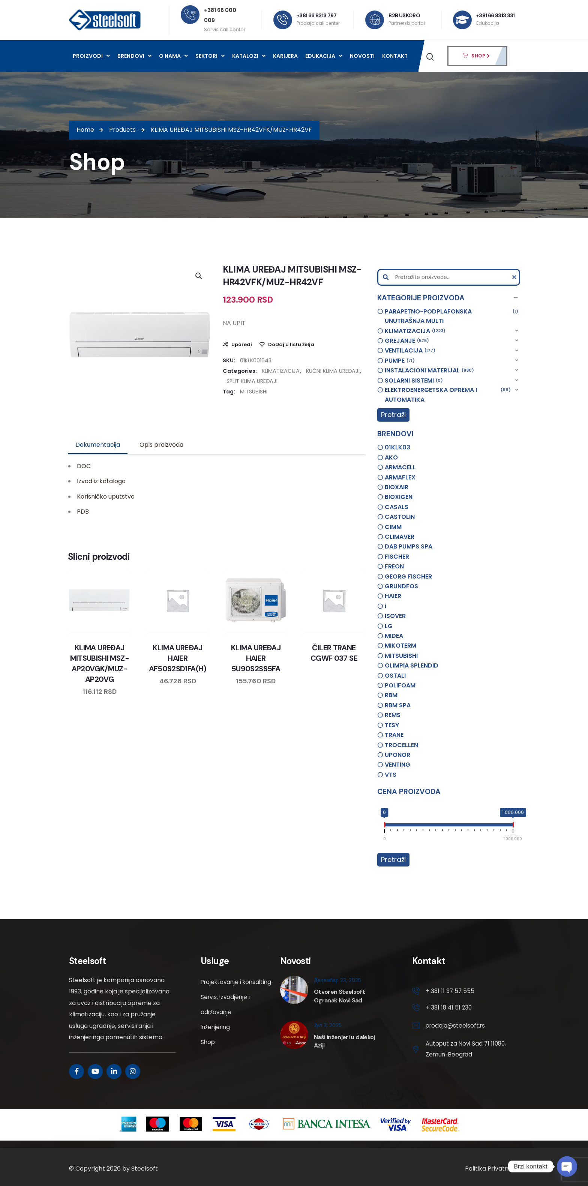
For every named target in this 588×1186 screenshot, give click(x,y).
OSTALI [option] (395, 675)
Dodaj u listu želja (291, 344)
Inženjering (216, 1042)
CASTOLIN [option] (400, 516)
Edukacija (323, 56)
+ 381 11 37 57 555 (451, 991)
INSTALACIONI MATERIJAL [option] (429, 370)
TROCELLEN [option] (401, 745)
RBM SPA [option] (398, 705)
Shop (208, 1057)
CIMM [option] (393, 527)
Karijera (285, 56)
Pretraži (393, 414)
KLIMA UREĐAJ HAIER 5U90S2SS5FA (255, 658)
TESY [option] (392, 725)
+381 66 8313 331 (495, 15)
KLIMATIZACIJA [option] (415, 331)
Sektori (210, 56)
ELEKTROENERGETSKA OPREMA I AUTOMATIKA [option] (448, 394)
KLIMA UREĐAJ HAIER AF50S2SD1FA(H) (178, 658)
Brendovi (134, 56)
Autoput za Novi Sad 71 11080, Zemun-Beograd (459, 1051)
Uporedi (241, 344)
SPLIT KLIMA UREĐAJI (252, 381)
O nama (173, 56)
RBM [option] (391, 695)
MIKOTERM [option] (400, 645)
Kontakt (395, 56)
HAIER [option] (393, 596)
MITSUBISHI (253, 391)
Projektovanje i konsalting (222, 989)
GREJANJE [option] (407, 341)
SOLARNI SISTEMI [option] (414, 381)
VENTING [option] (397, 764)
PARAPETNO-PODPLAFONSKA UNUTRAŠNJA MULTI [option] (451, 316)
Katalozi (249, 56)
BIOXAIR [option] (396, 487)
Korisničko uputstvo (106, 496)
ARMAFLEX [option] (400, 477)
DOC (84, 466)
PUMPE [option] (400, 361)
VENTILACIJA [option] (410, 351)
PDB (83, 511)
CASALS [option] (396, 507)
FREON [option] (394, 566)
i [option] (385, 606)
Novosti (362, 56)
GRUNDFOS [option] (401, 586)
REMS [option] (392, 715)
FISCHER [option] (397, 556)
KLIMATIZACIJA (281, 371)
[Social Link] (76, 1071)
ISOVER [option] (395, 616)
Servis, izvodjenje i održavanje (226, 1019)
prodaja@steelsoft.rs (457, 1027)
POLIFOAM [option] (400, 685)
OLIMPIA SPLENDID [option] (411, 665)
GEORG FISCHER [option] (408, 576)
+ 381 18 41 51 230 (450, 1008)
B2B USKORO (404, 15)
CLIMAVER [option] (399, 536)
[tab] (98, 445)
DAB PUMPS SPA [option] (408, 546)
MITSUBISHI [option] (401, 655)
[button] (448, 298)
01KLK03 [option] (397, 447)
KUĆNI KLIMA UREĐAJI (333, 371)
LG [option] (389, 626)
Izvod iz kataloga (101, 481)
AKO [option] (391, 457)
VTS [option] (390, 774)
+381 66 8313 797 (317, 15)
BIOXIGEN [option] (398, 497)
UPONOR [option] (397, 754)
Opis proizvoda (161, 444)
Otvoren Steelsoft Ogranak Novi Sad (339, 996)
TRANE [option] (394, 735)
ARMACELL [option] (400, 467)
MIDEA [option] (394, 635)
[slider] (384, 826)
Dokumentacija (97, 444)
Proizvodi (91, 56)
